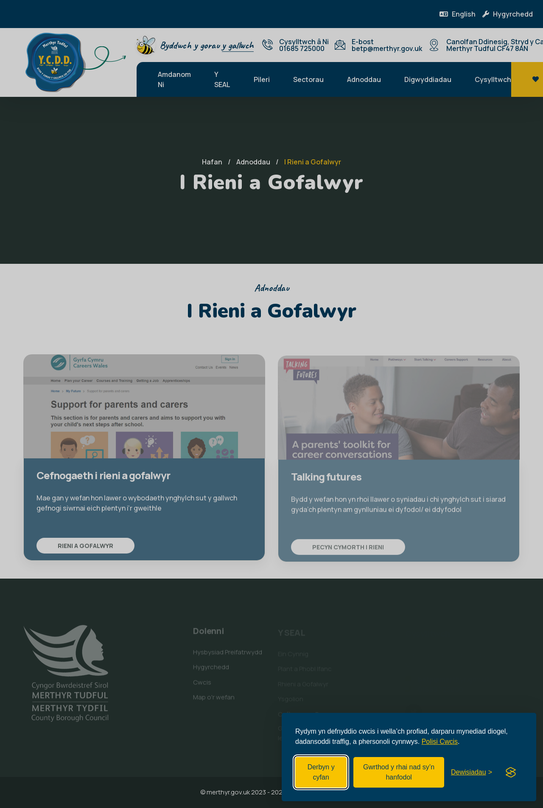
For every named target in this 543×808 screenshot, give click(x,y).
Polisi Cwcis (440, 741)
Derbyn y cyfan (321, 772)
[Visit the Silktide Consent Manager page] (511, 772)
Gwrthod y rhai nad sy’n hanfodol (398, 772)
